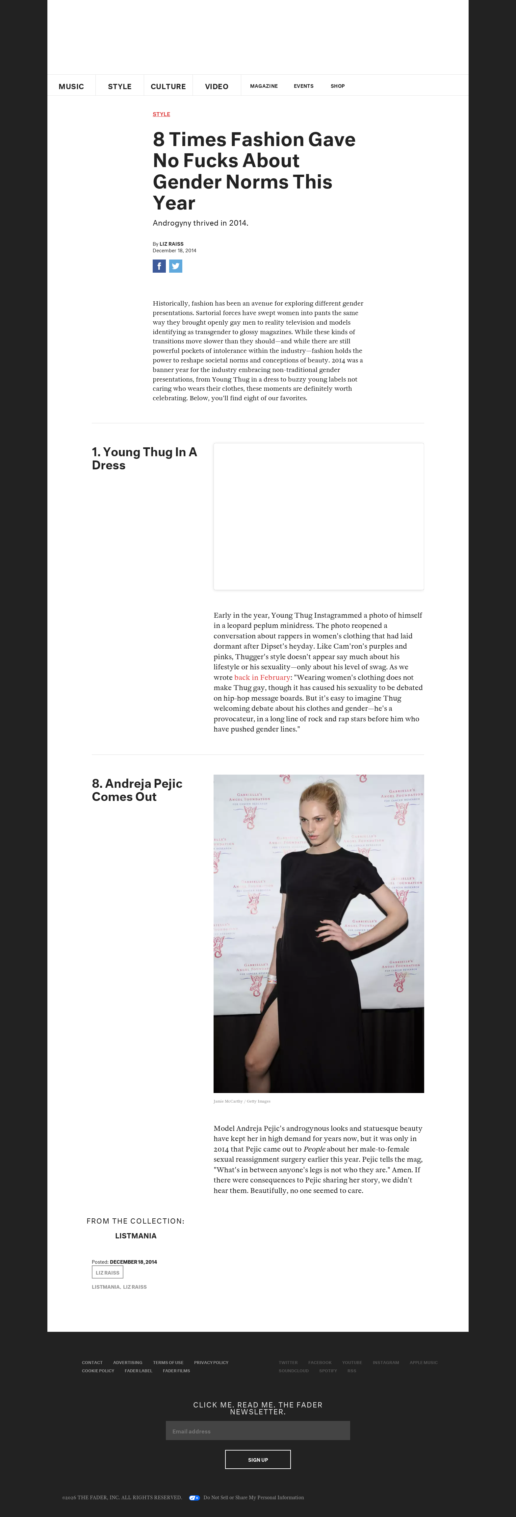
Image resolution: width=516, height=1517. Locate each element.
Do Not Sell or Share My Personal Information (246, 1498)
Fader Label (138, 1370)
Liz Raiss (172, 243)
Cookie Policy (98, 1370)
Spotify (328, 1370)
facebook (375, 85)
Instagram (386, 1361)
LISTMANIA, (106, 1286)
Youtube (352, 1361)
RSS (352, 1370)
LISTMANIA (136, 1234)
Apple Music (424, 1361)
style (161, 113)
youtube (387, 85)
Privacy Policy (211, 1361)
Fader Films (176, 1370)
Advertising (127, 1361)
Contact (92, 1361)
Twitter (364, 85)
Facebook (320, 1361)
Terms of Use (168, 1361)
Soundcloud (294, 1370)
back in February (262, 678)
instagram (398, 85)
